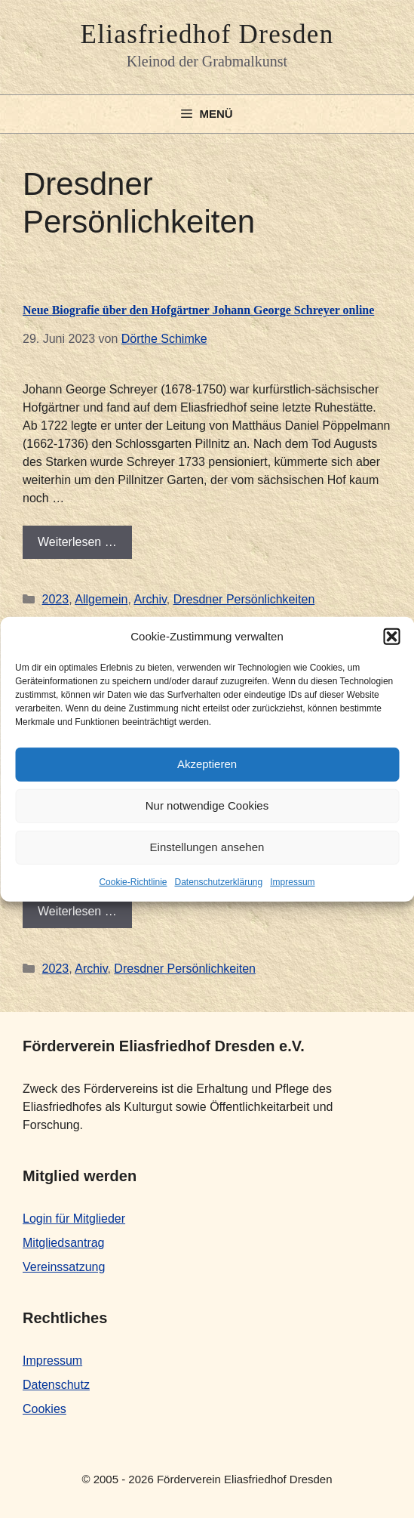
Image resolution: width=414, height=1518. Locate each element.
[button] (391, 636)
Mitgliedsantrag (64, 1242)
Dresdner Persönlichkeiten (244, 599)
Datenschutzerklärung (218, 881)
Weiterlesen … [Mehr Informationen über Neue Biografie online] (77, 911)
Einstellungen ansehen (207, 847)
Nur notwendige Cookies (207, 805)
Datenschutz (56, 1384)
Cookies (44, 1408)
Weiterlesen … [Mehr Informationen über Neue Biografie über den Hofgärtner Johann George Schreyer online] (77, 541)
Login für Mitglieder (74, 1218)
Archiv (149, 599)
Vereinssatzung (64, 1266)
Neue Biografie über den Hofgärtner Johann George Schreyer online (198, 310)
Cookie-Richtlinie (133, 881)
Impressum (292, 881)
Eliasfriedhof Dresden (206, 34)
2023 (55, 599)
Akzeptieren (207, 763)
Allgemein (101, 599)
